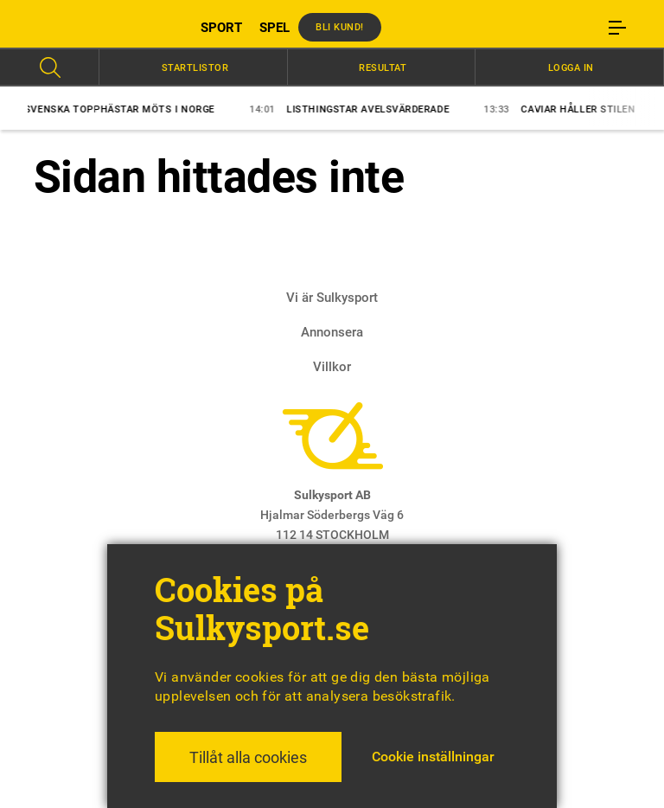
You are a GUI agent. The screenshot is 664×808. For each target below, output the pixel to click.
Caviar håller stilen (565, 109)
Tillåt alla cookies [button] (248, 757)
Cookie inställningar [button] (433, 756)
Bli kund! (340, 27)
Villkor (332, 367)
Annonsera (332, 332)
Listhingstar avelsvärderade (355, 109)
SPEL (274, 27)
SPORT (221, 27)
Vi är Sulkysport (332, 297)
